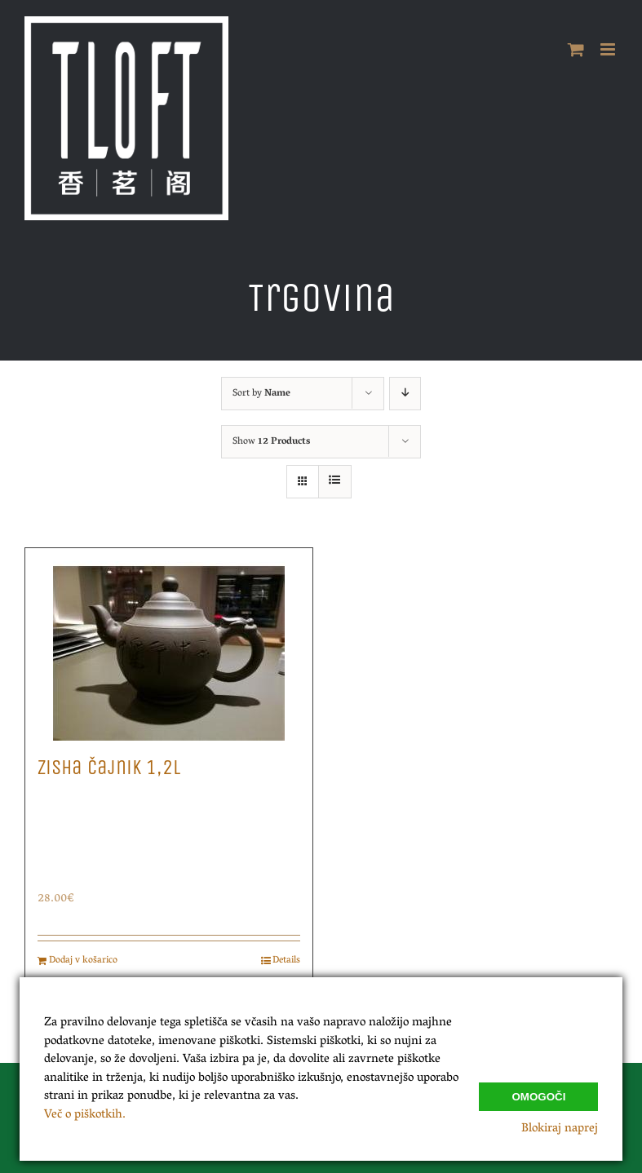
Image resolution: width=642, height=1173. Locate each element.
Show (271, 441)
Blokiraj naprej (559, 1129)
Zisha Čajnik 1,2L (109, 767)
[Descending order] (405, 393)
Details (286, 961)
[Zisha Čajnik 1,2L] (168, 644)
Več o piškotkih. (85, 1115)
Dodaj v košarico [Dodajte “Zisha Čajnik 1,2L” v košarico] (83, 961)
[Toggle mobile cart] (576, 49)
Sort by (261, 393)
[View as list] (335, 482)
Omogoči (538, 1095)
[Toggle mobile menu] (609, 49)
